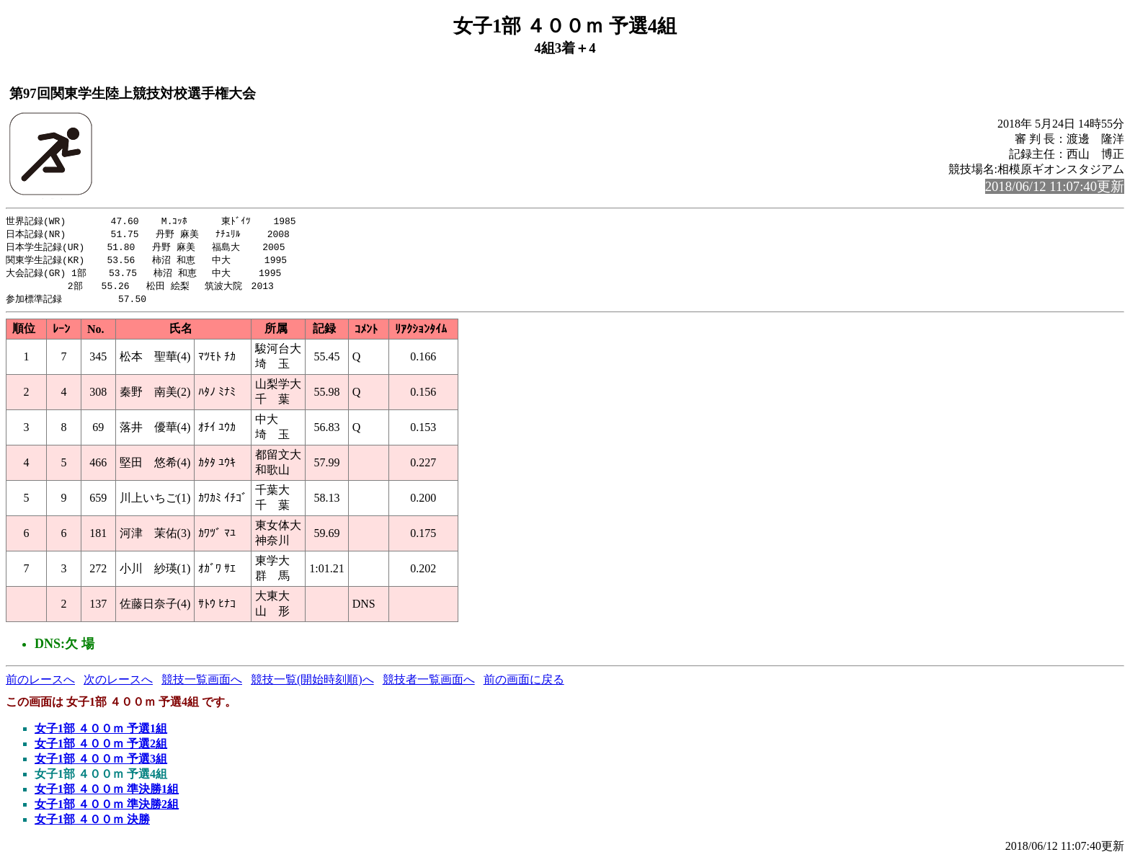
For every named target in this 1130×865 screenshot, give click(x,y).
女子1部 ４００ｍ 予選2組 (101, 748)
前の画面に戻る (524, 684)
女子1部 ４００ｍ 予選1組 (101, 733)
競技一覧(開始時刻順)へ (312, 684)
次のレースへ (118, 684)
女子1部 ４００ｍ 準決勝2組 (107, 809)
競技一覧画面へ (201, 684)
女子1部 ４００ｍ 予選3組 (101, 764)
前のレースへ (40, 684)
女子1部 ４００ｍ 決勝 (92, 824)
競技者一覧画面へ (429, 684)
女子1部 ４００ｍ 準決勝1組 (107, 794)
